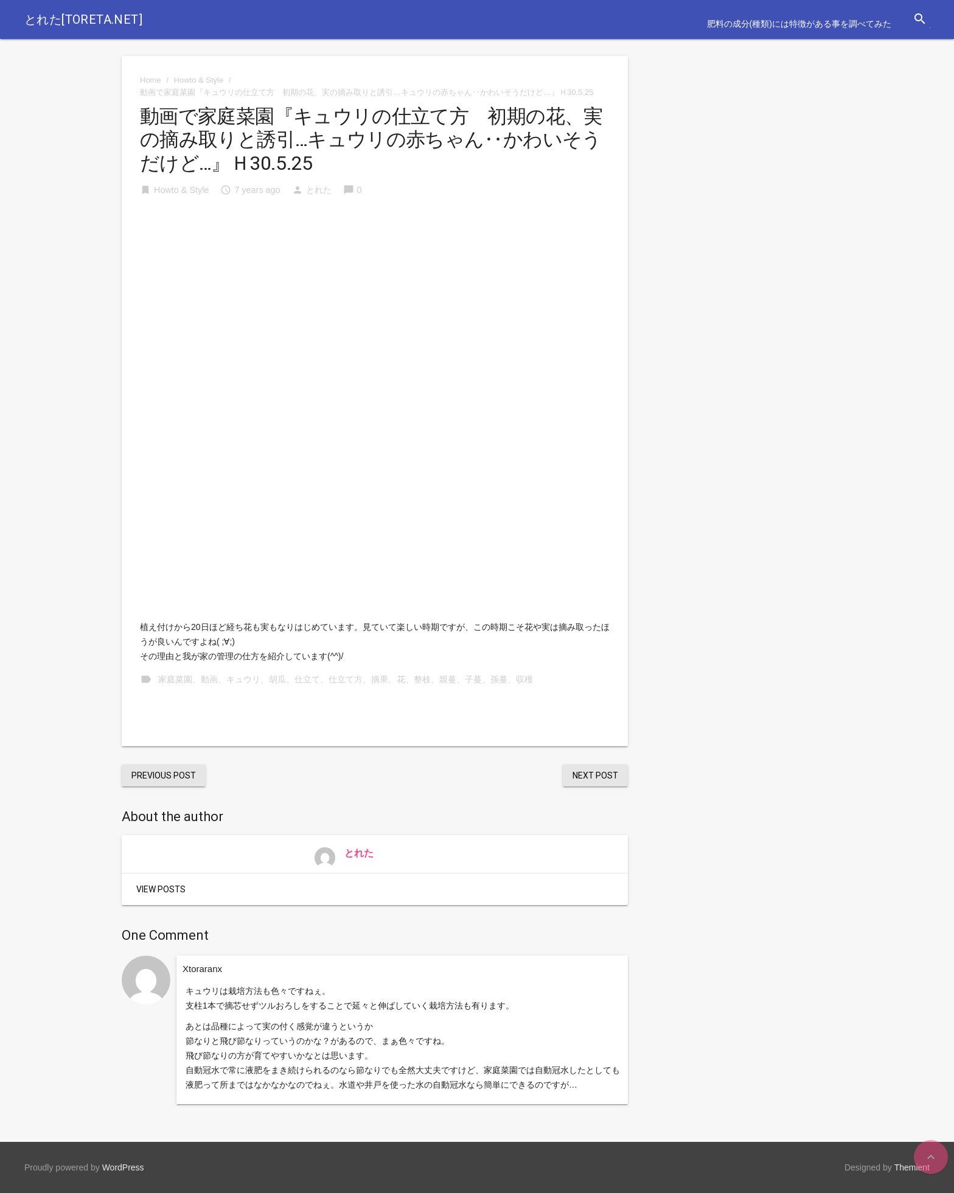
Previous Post (163, 775)
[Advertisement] (375, 299)
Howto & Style (199, 80)
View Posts (161, 889)
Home (150, 80)
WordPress (123, 1167)
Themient (912, 1167)
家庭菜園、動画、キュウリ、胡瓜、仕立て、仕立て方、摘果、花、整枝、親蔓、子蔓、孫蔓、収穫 (345, 679)
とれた (319, 190)
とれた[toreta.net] (83, 19)
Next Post (595, 775)
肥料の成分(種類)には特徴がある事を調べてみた (799, 24)
